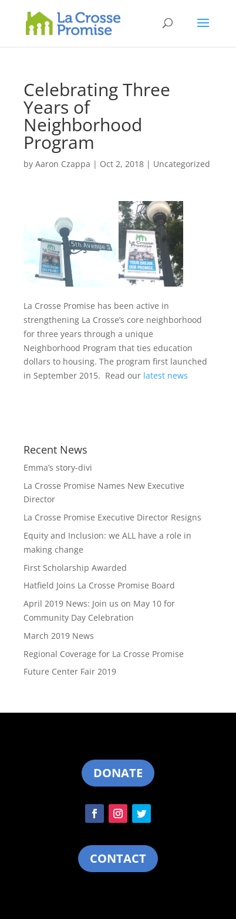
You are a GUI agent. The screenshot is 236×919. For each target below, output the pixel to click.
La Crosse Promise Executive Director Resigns (112, 517)
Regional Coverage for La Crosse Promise (103, 653)
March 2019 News (58, 635)
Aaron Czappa (62, 163)
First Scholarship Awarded (75, 567)
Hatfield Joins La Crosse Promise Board (99, 585)
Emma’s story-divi (57, 467)
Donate (118, 773)
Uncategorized (181, 163)
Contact (118, 858)
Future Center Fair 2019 (69, 671)
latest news (165, 375)
